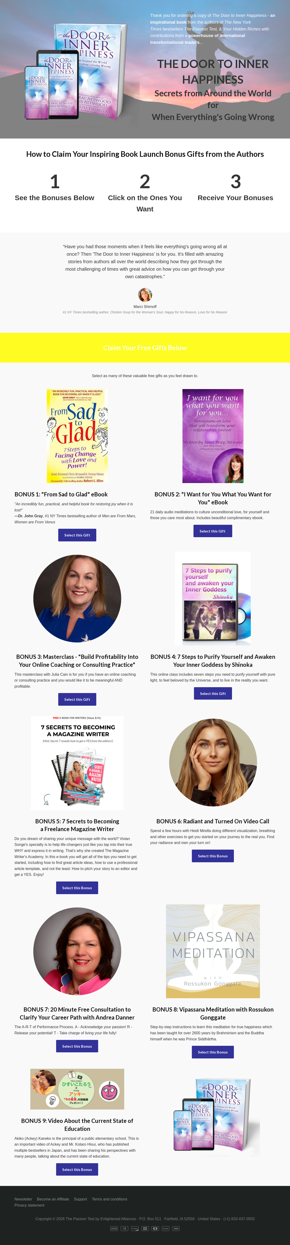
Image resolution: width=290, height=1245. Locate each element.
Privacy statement (29, 1205)
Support (80, 1199)
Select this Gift (77, 535)
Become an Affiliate (53, 1199)
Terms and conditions (109, 1199)
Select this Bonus (77, 887)
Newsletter (23, 1199)
